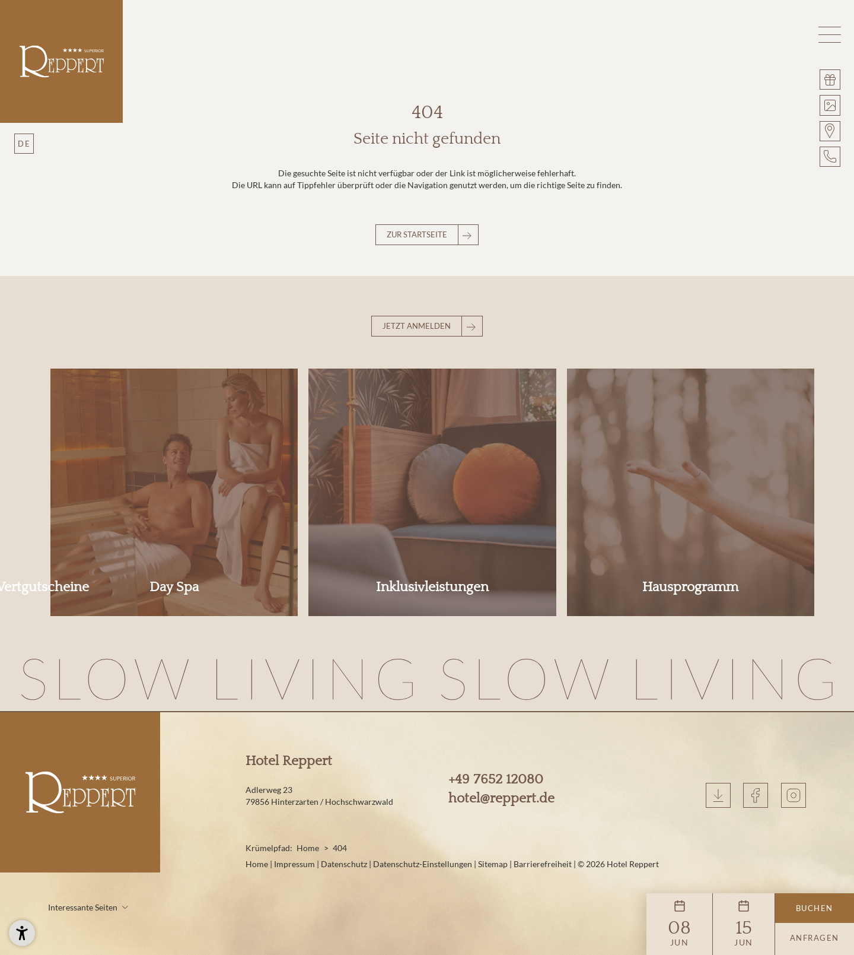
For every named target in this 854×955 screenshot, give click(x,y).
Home (308, 788)
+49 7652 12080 (495, 719)
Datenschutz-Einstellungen (423, 804)
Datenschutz (345, 804)
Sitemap (493, 804)
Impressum (295, 804)
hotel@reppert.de (501, 738)
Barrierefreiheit (543, 804)
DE (24, 143)
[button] (830, 35)
